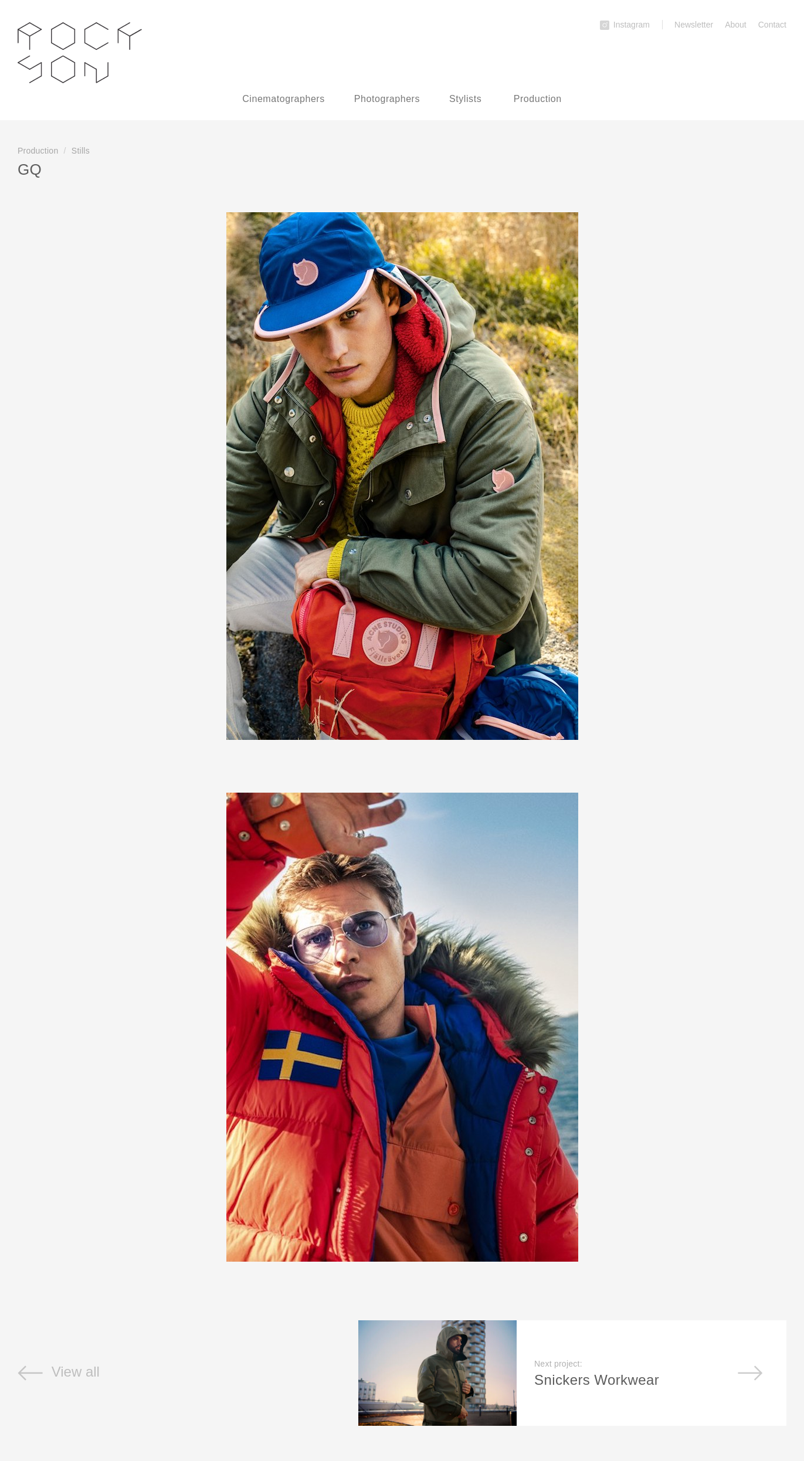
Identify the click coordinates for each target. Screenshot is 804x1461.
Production (538, 99)
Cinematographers (283, 99)
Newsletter (693, 24)
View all (59, 1372)
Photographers (387, 99)
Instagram (625, 24)
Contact (772, 24)
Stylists (465, 99)
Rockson (80, 52)
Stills (81, 150)
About (736, 24)
